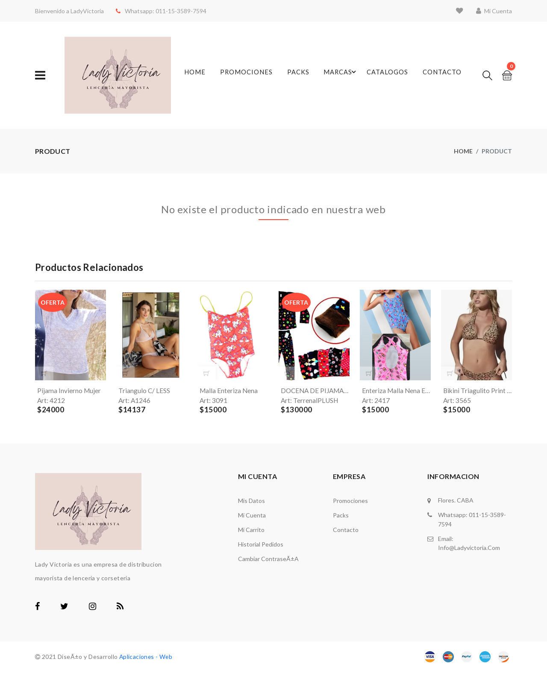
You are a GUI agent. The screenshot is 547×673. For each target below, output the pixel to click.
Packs (298, 75)
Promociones (248, 75)
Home (198, 75)
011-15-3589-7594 (177, 11)
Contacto (441, 75)
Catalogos (388, 75)
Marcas (338, 75)
